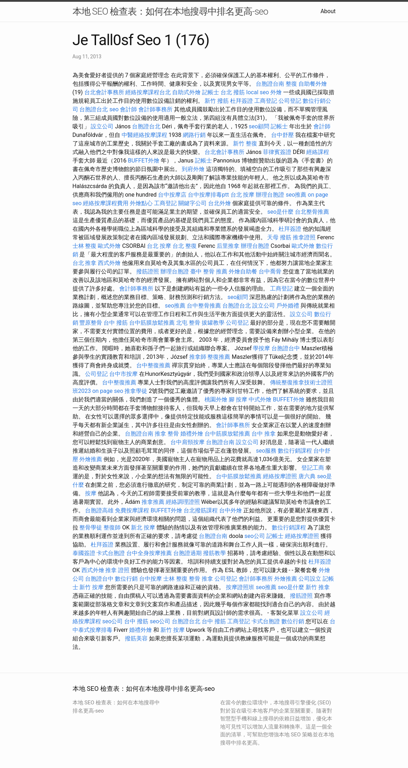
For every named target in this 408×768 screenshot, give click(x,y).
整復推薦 (218, 356)
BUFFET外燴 (143, 160)
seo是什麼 (280, 211)
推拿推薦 (153, 501)
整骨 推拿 (201, 578)
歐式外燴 (109, 245)
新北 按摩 (143, 527)
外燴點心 (141, 203)
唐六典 (307, 476)
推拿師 (197, 356)
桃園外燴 (216, 399)
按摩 (90, 493)
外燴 (276, 92)
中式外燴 (260, 399)
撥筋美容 (136, 638)
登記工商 (312, 467)
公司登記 (290, 100)
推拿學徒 (135, 391)
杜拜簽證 (241, 100)
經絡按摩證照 (280, 476)
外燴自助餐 (243, 271)
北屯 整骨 (188, 322)
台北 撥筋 (233, 92)
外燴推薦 (90, 459)
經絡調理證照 (183, 501)
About (328, 11)
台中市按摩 (123, 373)
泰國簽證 (84, 553)
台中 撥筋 (116, 322)
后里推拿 (228, 245)
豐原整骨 (90, 322)
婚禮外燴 (191, 433)
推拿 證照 (117, 570)
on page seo (107, 391)
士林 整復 (85, 245)
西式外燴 (109, 263)
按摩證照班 (240, 587)
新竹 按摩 (91, 587)
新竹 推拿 (318, 587)
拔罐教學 (213, 322)
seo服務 (266, 450)
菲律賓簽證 (277, 152)
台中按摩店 (172, 194)
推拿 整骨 (167, 433)
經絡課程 (317, 152)
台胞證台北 (93, 109)
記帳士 (210, 92)
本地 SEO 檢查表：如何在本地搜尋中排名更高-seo (170, 11)
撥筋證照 (147, 271)
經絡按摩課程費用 (105, 203)
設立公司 (102, 126)
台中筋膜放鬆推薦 (152, 322)
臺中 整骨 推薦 (208, 271)
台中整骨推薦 (204, 305)
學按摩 (261, 348)
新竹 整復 (245, 143)
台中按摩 (150, 578)
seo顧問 (259, 126)
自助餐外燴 (312, 83)
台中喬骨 (270, 271)
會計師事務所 (155, 109)
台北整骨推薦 (312, 211)
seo (113, 109)
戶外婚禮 (287, 305)
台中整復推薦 (153, 365)
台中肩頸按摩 (187, 442)
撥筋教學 (214, 553)
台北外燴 (219, 203)
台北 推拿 (85, 263)
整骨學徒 (90, 527)
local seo (257, 92)
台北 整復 (185, 245)
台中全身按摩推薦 (149, 553)
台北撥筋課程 (201, 510)
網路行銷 (194, 135)
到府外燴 (193, 169)
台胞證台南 (270, 83)
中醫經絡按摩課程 (144, 135)
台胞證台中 (285, 348)
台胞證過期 (187, 553)
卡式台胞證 (110, 553)
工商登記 (265, 100)
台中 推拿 (263, 433)
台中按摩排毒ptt (208, 194)
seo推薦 (296, 194)
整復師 (112, 527)
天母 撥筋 (279, 237)
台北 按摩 (243, 194)
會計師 (128, 109)
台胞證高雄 (99, 510)
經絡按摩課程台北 (148, 92)
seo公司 (254, 536)
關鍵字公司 (192, 203)
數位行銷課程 (295, 450)
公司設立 (309, 578)
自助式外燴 (186, 92)
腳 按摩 (238, 399)
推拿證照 (304, 237)
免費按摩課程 (132, 510)
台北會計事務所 (104, 92)
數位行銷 (126, 578)
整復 (291, 83)
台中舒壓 (282, 135)
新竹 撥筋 (217, 100)
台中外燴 (230, 510)
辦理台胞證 (270, 194)
